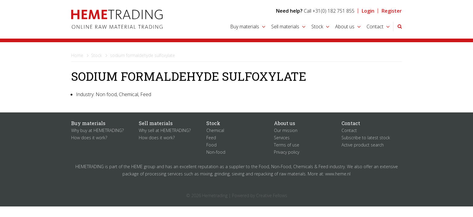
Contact (375, 26)
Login (368, 11)
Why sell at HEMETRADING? (165, 130)
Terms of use (286, 145)
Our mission (285, 130)
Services (282, 137)
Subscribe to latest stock (365, 137)
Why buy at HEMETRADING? (97, 130)
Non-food (215, 152)
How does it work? (89, 137)
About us (344, 26)
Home (77, 55)
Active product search (362, 145)
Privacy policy (286, 152)
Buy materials (244, 26)
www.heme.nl (338, 174)
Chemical (215, 130)
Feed (211, 137)
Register (392, 11)
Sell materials (285, 26)
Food (211, 145)
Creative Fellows (271, 195)
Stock (317, 26)
